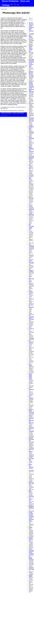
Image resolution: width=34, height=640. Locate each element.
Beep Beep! (30, 491)
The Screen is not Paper (31, 398)
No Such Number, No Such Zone (31, 539)
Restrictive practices (31, 158)
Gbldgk (30, 527)
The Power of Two (31, 104)
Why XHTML (30, 36)
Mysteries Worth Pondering (31, 411)
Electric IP (31, 214)
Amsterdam (18, 107)
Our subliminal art (31, 389)
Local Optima (30, 365)
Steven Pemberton (10, 107)
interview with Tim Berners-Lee (31, 73)
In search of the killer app (31, 261)
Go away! (31, 197)
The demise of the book (31, 342)
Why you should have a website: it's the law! (31, 48)
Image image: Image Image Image (30, 376)
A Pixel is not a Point (31, 177)
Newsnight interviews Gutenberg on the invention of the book (31, 63)
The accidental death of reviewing (31, 317)
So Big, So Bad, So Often (31, 127)
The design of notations (31, 270)
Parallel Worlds (30, 576)
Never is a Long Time (31, 483)
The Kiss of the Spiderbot (31, 167)
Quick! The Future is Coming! (31, 466)
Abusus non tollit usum (31, 293)
